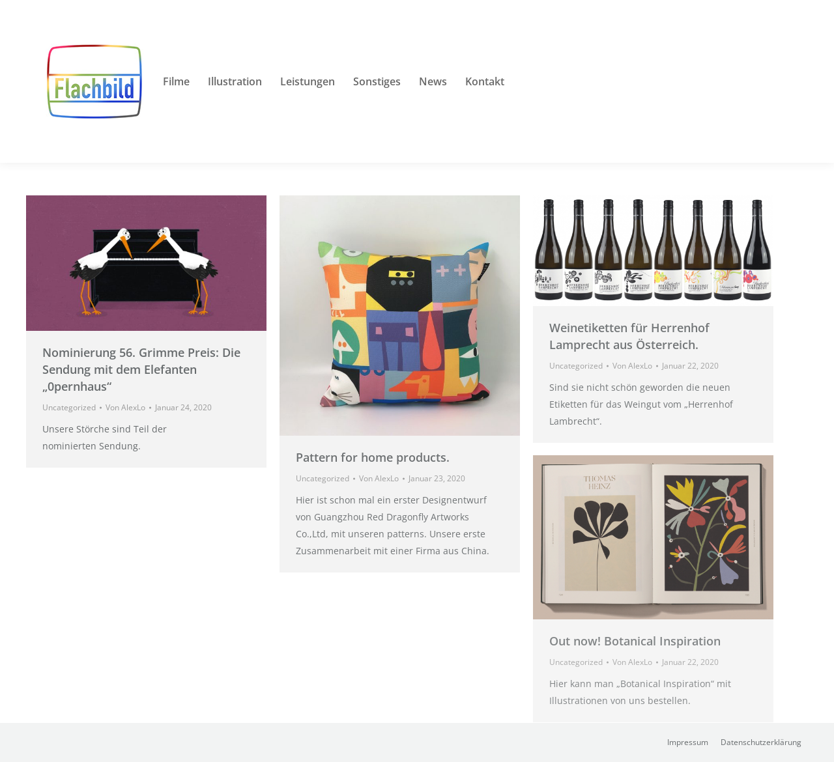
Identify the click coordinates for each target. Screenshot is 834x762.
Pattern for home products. (373, 457)
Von (125, 407)
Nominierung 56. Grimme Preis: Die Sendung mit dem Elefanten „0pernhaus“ (141, 369)
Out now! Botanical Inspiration (635, 641)
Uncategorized (69, 407)
